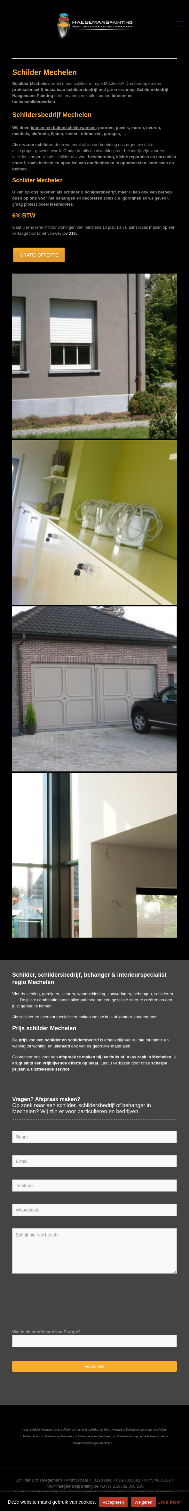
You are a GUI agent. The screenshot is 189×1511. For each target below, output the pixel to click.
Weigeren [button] (143, 1502)
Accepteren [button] (113, 1502)
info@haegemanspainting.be (71, 1486)
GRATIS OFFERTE (36, 255)
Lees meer (169, 1502)
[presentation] (60, 1298)
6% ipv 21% (66, 233)
